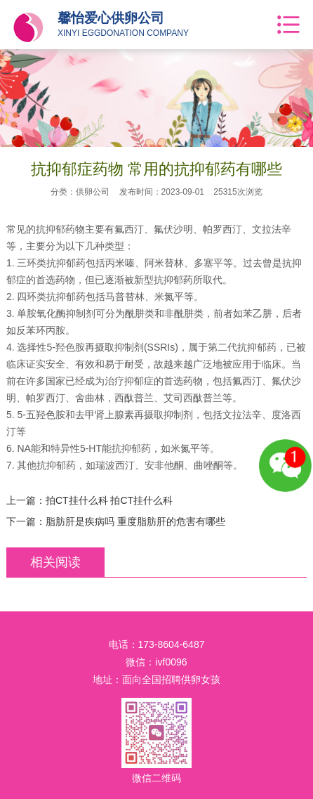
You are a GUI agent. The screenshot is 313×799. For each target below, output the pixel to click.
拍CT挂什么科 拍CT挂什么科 (109, 500)
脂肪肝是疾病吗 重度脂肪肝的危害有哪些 (135, 521)
